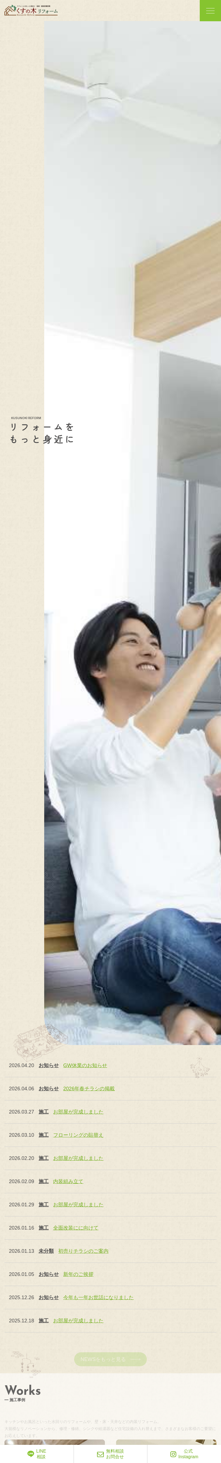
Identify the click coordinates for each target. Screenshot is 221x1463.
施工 (44, 1112)
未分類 (46, 1251)
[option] (132, 533)
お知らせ (49, 1065)
